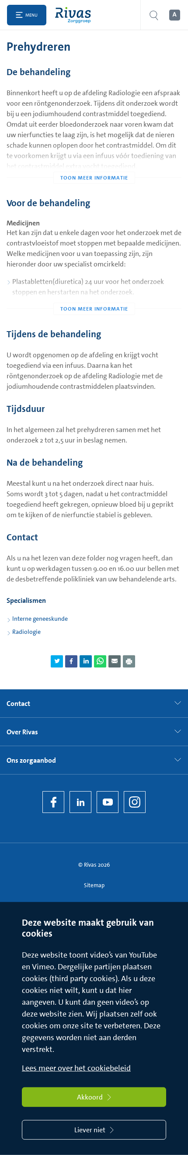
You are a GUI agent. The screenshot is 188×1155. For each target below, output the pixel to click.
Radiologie (26, 632)
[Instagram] (135, 802)
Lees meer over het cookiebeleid (76, 1068)
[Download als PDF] (129, 661)
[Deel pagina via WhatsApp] (100, 661)
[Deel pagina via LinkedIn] (86, 661)
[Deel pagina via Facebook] (71, 661)
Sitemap (94, 885)
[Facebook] (53, 802)
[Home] (75, 15)
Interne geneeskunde (40, 618)
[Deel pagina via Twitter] (57, 661)
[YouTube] (107, 802)
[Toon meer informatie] (94, 160)
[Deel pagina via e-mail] (114, 661)
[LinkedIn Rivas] (80, 802)
